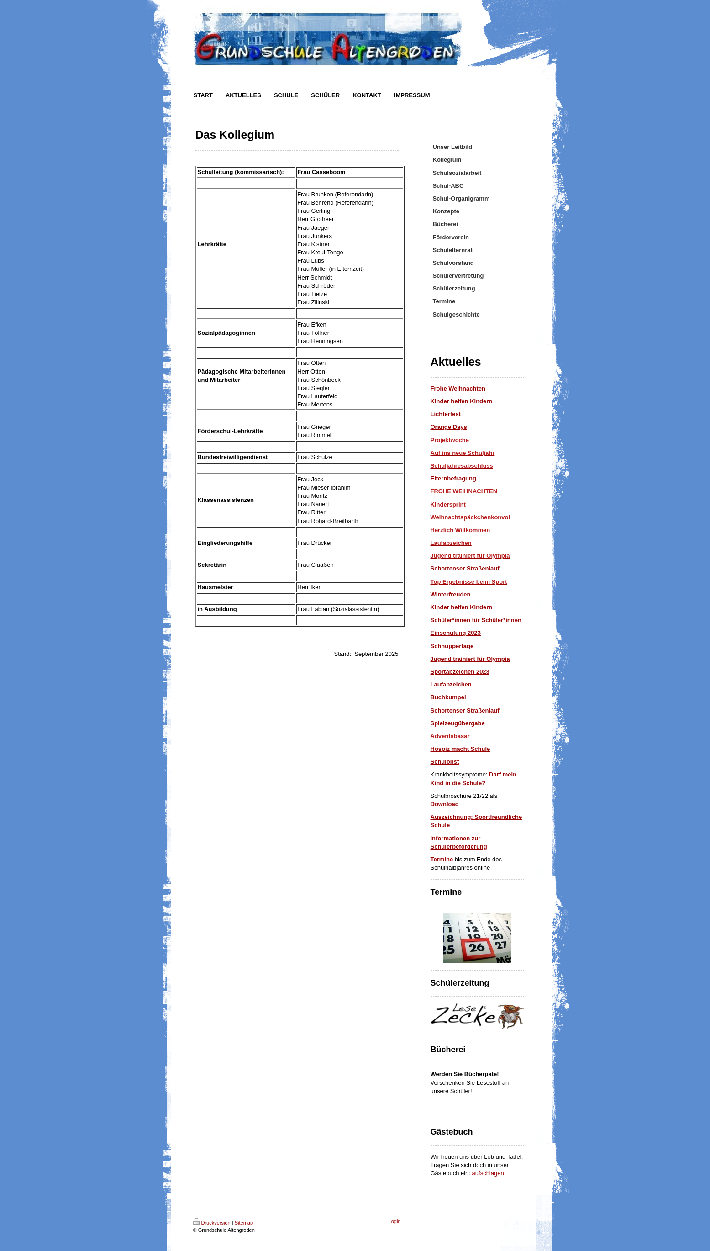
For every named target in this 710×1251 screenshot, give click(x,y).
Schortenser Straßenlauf (465, 568)
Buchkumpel (448, 697)
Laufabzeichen (451, 684)
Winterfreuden (451, 594)
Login (395, 1221)
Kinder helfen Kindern (462, 607)
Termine (442, 859)
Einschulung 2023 (456, 632)
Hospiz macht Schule (460, 748)
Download (445, 804)
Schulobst (445, 761)
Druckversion (212, 1222)
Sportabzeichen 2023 (460, 671)
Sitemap (244, 1222)
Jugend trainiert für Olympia (470, 658)
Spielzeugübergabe (458, 723)
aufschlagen (488, 1173)
